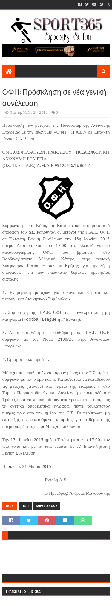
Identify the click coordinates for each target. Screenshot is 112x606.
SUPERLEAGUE (46, 506)
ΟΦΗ (25, 506)
